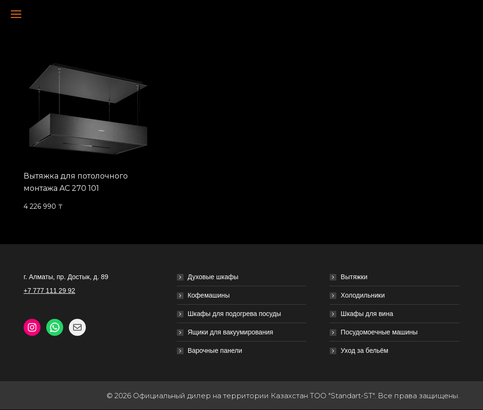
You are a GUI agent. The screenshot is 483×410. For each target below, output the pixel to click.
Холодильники (362, 295)
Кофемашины (209, 295)
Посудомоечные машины (379, 332)
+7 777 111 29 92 (49, 290)
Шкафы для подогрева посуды (234, 313)
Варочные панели (215, 350)
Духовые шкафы (213, 277)
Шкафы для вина (367, 313)
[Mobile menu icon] (16, 14)
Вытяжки (354, 277)
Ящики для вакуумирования (231, 332)
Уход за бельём (364, 350)
